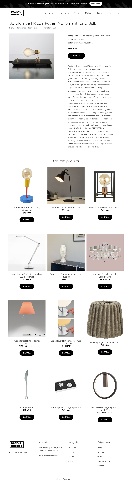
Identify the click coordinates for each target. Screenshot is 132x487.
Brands (71, 456)
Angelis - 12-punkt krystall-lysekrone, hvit (105, 279)
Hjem (11, 31)
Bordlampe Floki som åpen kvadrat (105, 211)
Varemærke (114, 14)
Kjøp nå (76, 59)
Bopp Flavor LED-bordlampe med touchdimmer (66, 345)
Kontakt (100, 456)
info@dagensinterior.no (48, 459)
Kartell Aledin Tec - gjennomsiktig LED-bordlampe (27, 279)
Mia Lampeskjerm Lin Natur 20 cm (105, 346)
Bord (97, 39)
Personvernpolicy (104, 465)
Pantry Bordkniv (27, 411)
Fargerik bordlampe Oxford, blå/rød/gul (27, 212)
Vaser (77, 14)
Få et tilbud (95, 4)
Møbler (88, 14)
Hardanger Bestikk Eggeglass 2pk (66, 411)
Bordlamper (105, 39)
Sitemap (100, 469)
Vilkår (99, 460)
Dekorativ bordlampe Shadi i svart (66, 211)
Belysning (49, 14)
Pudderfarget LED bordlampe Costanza (27, 345)
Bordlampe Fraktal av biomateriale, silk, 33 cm (66, 279)
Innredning (64, 14)
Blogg (100, 14)
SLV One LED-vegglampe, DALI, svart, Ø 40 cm (105, 412)
